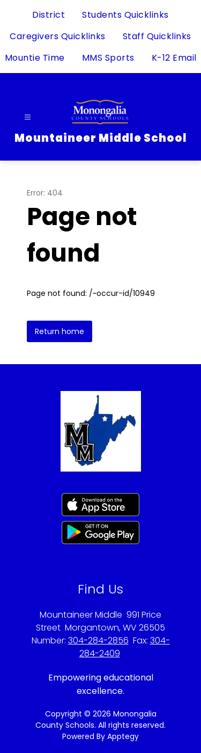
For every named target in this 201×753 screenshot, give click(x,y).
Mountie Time (35, 58)
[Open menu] (27, 117)
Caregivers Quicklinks (58, 36)
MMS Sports (108, 58)
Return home (59, 331)
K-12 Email (174, 58)
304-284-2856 (98, 640)
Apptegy (123, 736)
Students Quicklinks (125, 15)
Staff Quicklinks (157, 36)
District (48, 15)
